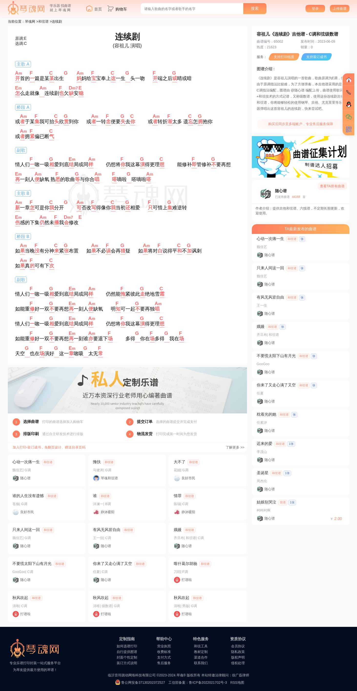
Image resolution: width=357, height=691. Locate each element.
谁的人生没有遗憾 (28, 496)
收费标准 (164, 652)
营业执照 (164, 646)
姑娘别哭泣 (266, 502)
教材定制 (201, 652)
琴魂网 (30, 21)
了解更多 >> (235, 447)
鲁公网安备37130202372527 (143, 682)
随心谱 (281, 191)
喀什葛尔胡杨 (185, 563)
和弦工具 (201, 646)
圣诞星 (262, 473)
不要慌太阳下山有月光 (31, 563)
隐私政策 (238, 652)
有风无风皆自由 (106, 530)
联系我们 (201, 663)
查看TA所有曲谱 (332, 186)
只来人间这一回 (26, 530)
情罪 (178, 496)
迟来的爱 (264, 443)
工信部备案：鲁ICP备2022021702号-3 (197, 682)
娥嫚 (178, 530)
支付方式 (164, 657)
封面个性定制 (127, 657)
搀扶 (97, 462)
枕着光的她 (266, 414)
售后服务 (164, 663)
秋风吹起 (20, 598)
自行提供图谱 (127, 652)
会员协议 (238, 646)
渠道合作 (201, 657)
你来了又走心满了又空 (112, 563)
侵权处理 (238, 663)
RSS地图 (237, 682)
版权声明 (238, 657)
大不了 (179, 462)
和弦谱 (43, 21)
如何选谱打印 (127, 646)
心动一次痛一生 (26, 462)
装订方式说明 (127, 663)
